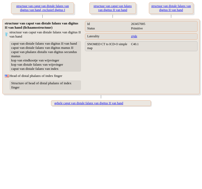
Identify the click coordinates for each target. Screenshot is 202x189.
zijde (134, 36)
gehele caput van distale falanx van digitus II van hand (88, 103)
